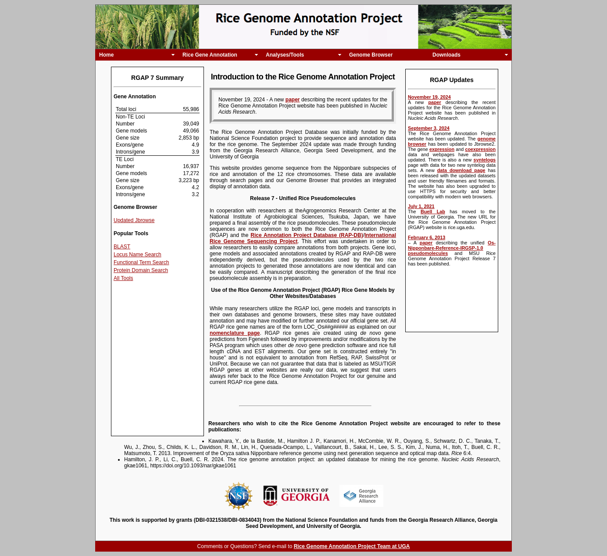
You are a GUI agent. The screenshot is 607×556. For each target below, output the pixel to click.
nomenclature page (235, 333)
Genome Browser (371, 55)
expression (441, 149)
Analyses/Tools (285, 55)
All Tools (123, 278)
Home (106, 55)
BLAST (122, 247)
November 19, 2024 (429, 97)
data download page (461, 170)
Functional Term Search (141, 262)
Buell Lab (433, 211)
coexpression (480, 149)
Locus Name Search (137, 254)
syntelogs (485, 159)
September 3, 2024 (429, 128)
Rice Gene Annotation (209, 55)
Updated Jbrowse (134, 220)
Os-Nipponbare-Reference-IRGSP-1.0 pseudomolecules (452, 248)
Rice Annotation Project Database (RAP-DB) (306, 235)
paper (434, 102)
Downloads (446, 55)
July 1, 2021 (421, 206)
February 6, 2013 (426, 237)
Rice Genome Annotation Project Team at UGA (352, 546)
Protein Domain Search (141, 270)
